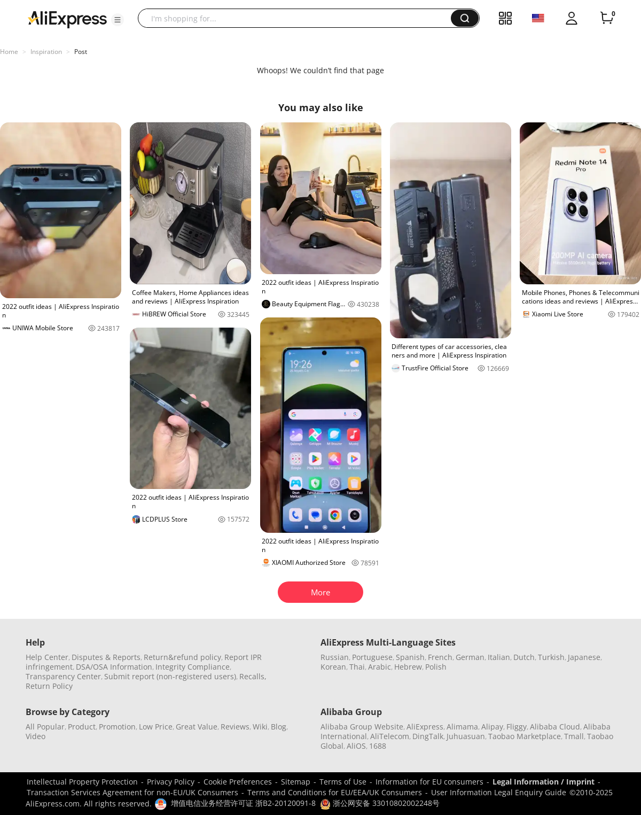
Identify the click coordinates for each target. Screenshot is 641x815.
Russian (334, 657)
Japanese (584, 657)
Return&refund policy (182, 657)
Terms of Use (342, 782)
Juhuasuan (466, 736)
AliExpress (425, 726)
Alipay (492, 726)
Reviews (235, 726)
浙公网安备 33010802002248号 (380, 803)
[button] (117, 19)
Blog (278, 726)
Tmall (574, 736)
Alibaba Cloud (555, 726)
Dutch (524, 657)
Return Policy (49, 686)
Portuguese (372, 657)
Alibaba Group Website (361, 726)
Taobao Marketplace (524, 736)
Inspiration (46, 51)
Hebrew (408, 667)
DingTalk (427, 736)
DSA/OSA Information (114, 667)
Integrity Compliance (192, 667)
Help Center (47, 657)
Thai (357, 667)
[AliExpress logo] (67, 18)
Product (82, 726)
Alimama (462, 726)
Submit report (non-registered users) (170, 676)
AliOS (356, 746)
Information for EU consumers (429, 782)
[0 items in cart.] (606, 18)
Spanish (410, 657)
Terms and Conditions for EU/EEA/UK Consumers (334, 792)
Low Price (156, 726)
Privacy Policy (170, 782)
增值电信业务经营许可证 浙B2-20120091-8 (243, 803)
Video (35, 736)
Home (9, 51)
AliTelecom (389, 736)
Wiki (260, 726)
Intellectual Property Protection (82, 782)
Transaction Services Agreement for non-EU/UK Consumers (132, 792)
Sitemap (295, 782)
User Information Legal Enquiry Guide (498, 792)
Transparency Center (63, 676)
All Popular (45, 726)
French (440, 657)
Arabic (379, 667)
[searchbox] (298, 18)
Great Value (196, 726)
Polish (436, 667)
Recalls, (253, 676)
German (470, 657)
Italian (499, 657)
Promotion (117, 726)
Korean (333, 667)
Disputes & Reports (106, 657)
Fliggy (516, 726)
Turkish (551, 657)
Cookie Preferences (238, 782)
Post (80, 51)
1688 (377, 746)
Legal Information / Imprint (544, 782)
